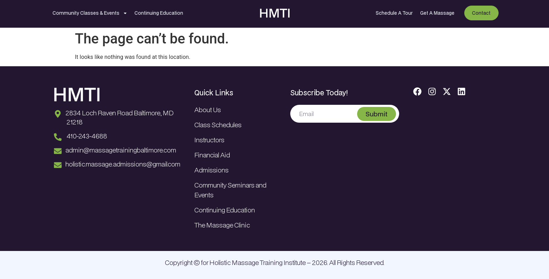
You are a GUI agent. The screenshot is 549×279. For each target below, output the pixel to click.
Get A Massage (437, 13)
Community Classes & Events (90, 13)
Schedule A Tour (394, 13)
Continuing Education (158, 13)
